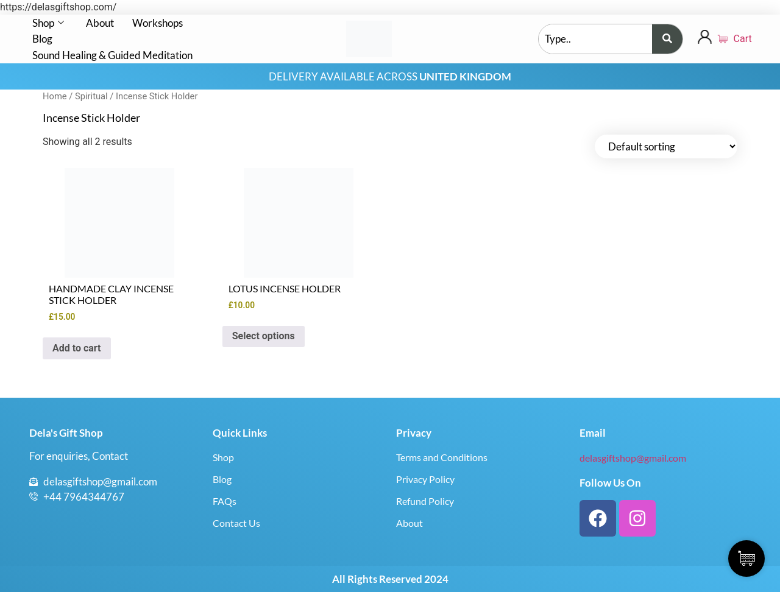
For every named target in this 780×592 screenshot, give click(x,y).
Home (55, 96)
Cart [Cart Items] (734, 38)
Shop (48, 22)
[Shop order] (666, 146)
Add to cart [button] (76, 348)
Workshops (157, 22)
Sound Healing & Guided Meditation (112, 55)
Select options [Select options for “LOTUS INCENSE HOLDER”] (263, 336)
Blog (42, 38)
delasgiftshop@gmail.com (633, 457)
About (100, 22)
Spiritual (91, 96)
